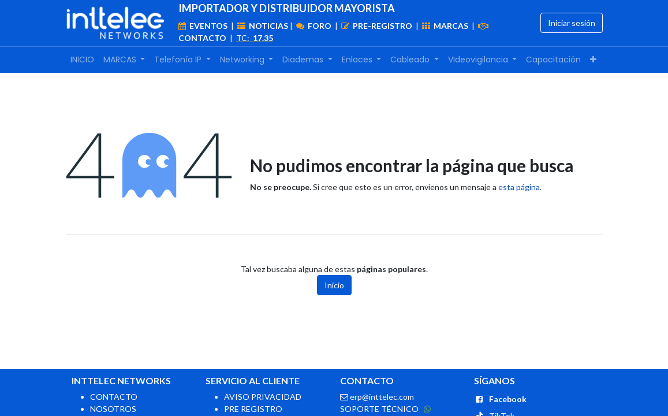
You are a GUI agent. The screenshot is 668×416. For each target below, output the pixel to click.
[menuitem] (82, 59)
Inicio (334, 285)
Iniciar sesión (571, 23)
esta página (519, 187)
